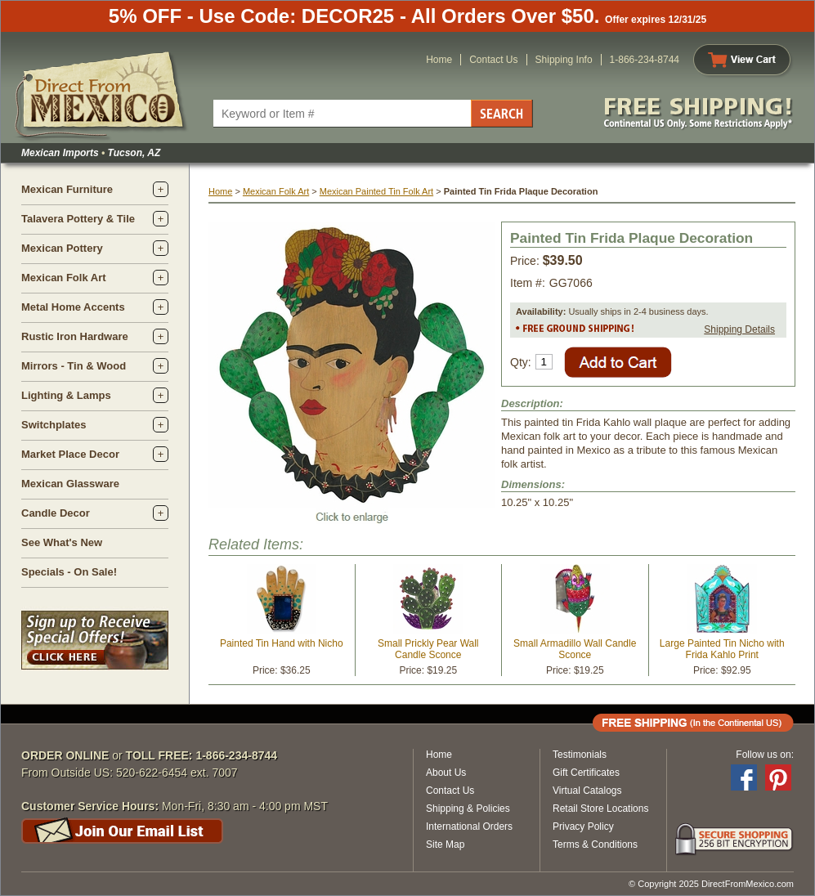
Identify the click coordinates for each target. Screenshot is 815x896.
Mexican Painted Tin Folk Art (376, 191)
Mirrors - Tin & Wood (73, 366)
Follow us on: (765, 754)
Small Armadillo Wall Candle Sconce (574, 649)
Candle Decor (55, 513)
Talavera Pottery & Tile (78, 219)
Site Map (445, 844)
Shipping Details (739, 329)
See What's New (61, 542)
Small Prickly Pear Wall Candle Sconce (428, 649)
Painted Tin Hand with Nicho (281, 643)
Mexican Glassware (70, 483)
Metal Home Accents (73, 307)
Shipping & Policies (468, 808)
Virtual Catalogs (587, 790)
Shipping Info (564, 59)
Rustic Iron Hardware (74, 336)
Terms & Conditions (595, 844)
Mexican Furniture (67, 189)
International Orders (469, 826)
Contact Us (493, 59)
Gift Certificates (586, 772)
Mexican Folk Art (63, 277)
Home (439, 59)
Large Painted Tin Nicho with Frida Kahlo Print (722, 649)
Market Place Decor (70, 454)
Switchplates (53, 425)
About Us (446, 772)
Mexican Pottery (62, 248)
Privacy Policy (583, 826)
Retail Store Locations (600, 808)
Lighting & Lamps (66, 395)
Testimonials (580, 754)
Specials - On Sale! (69, 572)
